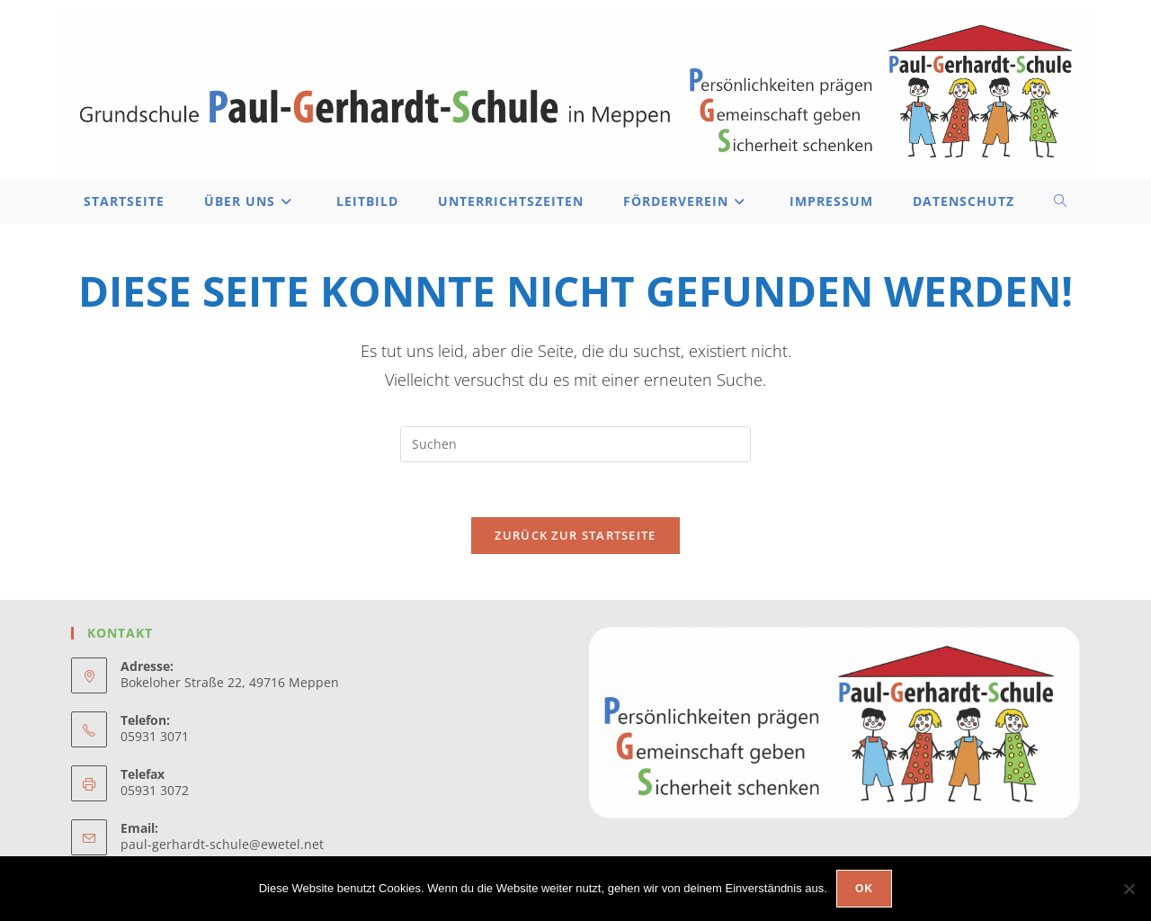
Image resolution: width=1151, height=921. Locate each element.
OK (864, 888)
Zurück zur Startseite (575, 535)
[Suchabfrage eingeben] (575, 444)
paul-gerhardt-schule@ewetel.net (222, 844)
